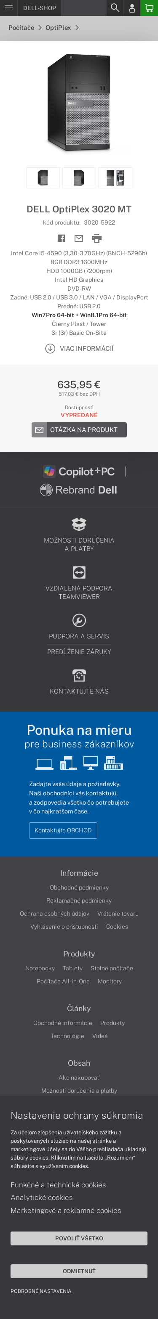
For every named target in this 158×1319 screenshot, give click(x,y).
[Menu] (8, 8)
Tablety (73, 968)
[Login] (131, 8)
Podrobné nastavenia (41, 1291)
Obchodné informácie (62, 1023)
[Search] (114, 8)
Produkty (79, 954)
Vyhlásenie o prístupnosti (64, 926)
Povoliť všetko (79, 1238)
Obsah (79, 1063)
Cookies (117, 926)
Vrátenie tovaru (118, 913)
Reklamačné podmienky (79, 900)
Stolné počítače (112, 968)
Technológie (67, 1036)
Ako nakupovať (79, 1077)
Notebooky (40, 968)
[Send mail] (79, 238)
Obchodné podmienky (79, 887)
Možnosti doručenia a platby (79, 1090)
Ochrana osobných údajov (54, 913)
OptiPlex (62, 27)
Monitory (110, 981)
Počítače (24, 27)
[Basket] (149, 8)
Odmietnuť (79, 1271)
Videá (100, 1036)
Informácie (79, 873)
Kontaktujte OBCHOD (63, 830)
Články (79, 1008)
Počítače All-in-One (63, 981)
